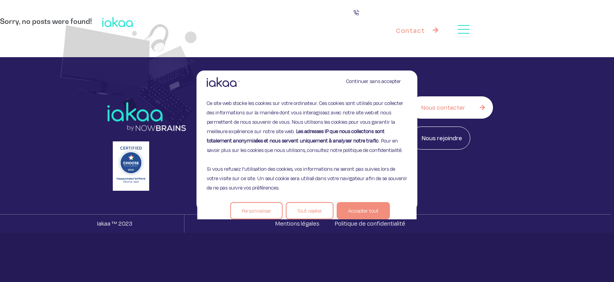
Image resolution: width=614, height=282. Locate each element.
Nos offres (315, 21)
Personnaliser (256, 210)
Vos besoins (257, 21)
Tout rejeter (309, 210)
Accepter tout (363, 210)
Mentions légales (297, 223)
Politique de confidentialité (370, 223)
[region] (307, 141)
